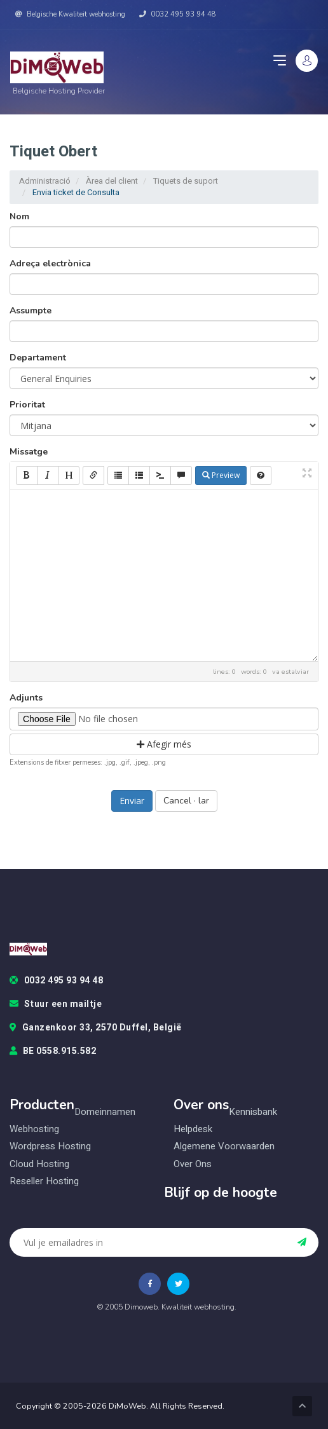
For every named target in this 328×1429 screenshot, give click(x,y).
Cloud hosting (39, 1164)
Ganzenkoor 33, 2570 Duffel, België (96, 1028)
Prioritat (27, 405)
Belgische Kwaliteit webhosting (70, 14)
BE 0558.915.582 (53, 1051)
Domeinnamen (104, 1112)
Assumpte (30, 310)
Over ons (193, 1164)
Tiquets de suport (185, 181)
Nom (19, 216)
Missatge (29, 452)
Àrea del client (112, 181)
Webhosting (34, 1129)
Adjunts (26, 698)
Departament (38, 358)
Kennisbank (253, 1112)
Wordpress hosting (50, 1146)
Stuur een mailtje (56, 1004)
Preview (221, 475)
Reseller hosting (44, 1181)
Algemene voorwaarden (224, 1146)
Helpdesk (193, 1129)
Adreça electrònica (50, 263)
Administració (45, 181)
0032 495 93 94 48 (177, 14)
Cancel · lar (186, 801)
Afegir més (164, 744)
